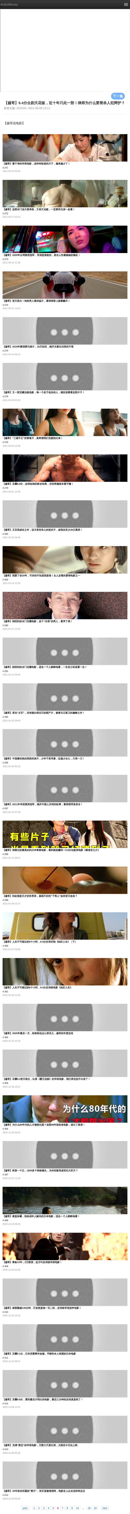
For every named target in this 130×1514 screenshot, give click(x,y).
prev (25, 1508)
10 (77, 1508)
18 (89, 1508)
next (105, 1508)
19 (95, 1508)
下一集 (118, 96)
